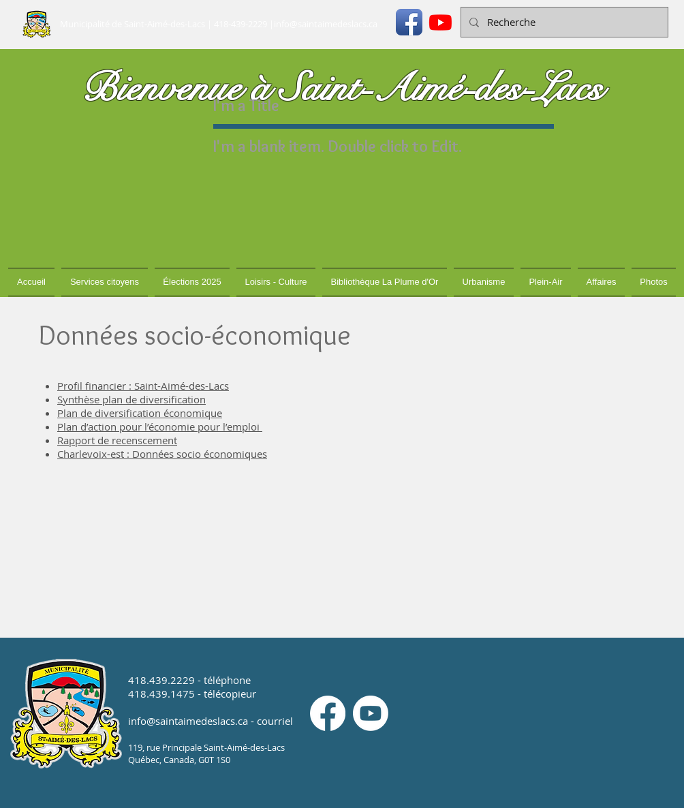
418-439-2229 (240, 24)
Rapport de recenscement (117, 440)
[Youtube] (440, 22)
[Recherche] (563, 22)
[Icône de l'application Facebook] (409, 22)
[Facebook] (327, 713)
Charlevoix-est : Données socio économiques (162, 454)
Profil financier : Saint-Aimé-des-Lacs (143, 385)
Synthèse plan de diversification (131, 399)
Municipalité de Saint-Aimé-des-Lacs (132, 24)
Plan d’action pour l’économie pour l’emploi (159, 426)
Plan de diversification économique (139, 413)
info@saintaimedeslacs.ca (325, 24)
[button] (104, 282)
